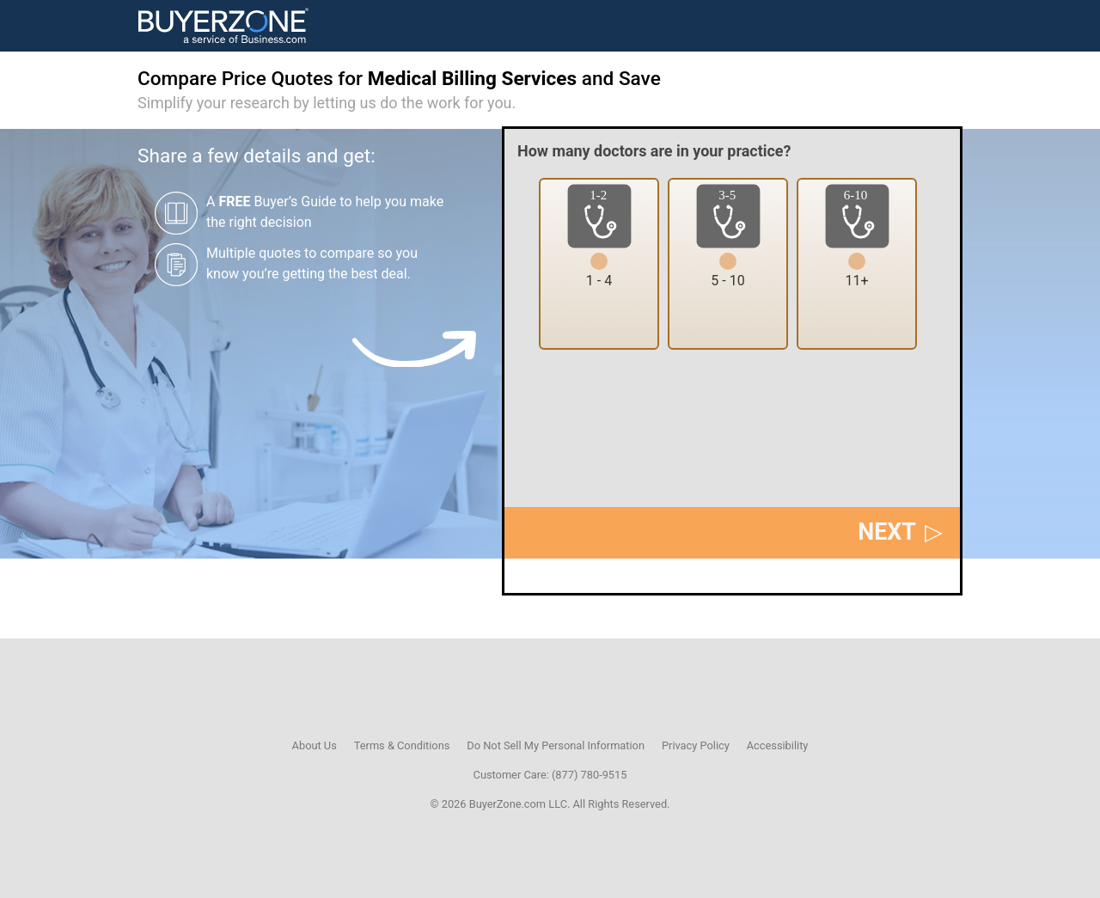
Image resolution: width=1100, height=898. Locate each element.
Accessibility (778, 745)
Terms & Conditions (402, 745)
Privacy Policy (696, 745)
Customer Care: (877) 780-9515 (550, 774)
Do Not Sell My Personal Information (556, 745)
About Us (314, 745)
